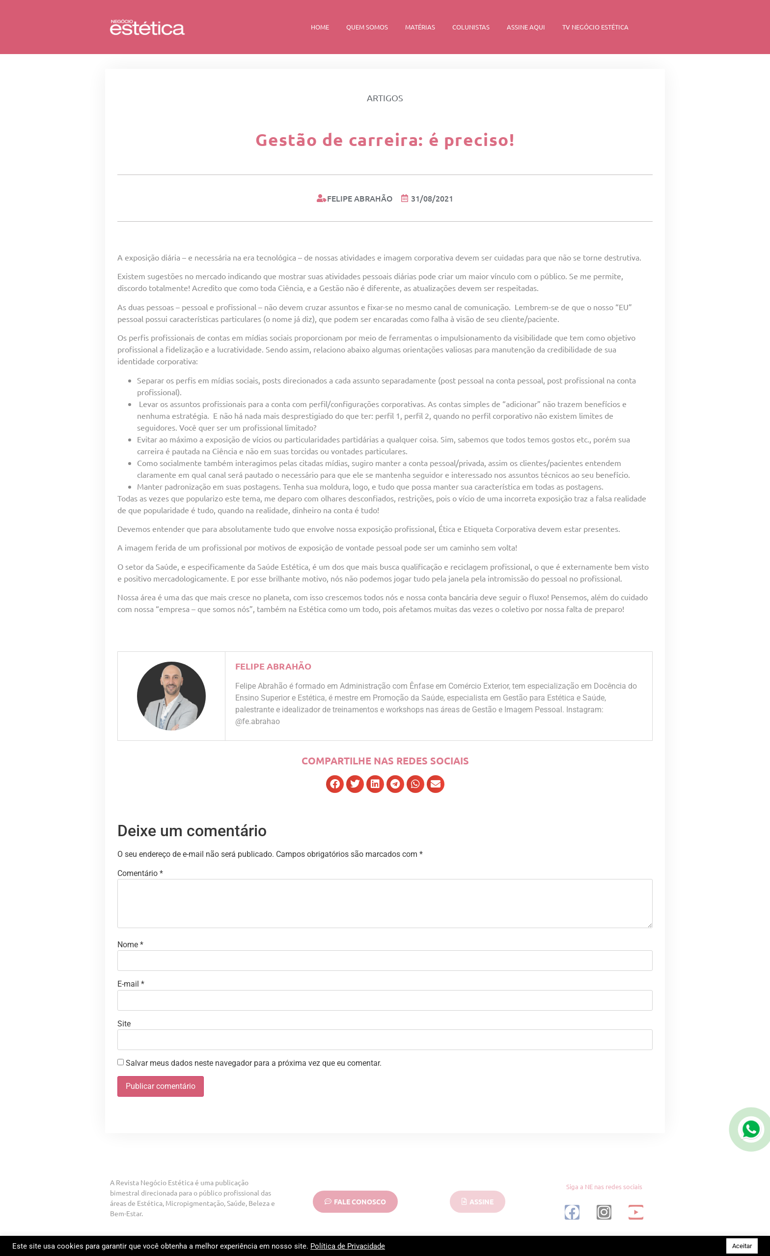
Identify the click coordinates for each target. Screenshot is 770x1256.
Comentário (140, 873)
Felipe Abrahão (273, 666)
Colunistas (471, 27)
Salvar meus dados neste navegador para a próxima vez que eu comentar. (254, 1063)
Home (320, 27)
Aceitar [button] (742, 1246)
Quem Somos (367, 27)
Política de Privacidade (347, 1246)
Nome (130, 945)
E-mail (130, 984)
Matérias (420, 27)
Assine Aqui (526, 27)
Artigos (385, 97)
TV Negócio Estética (595, 27)
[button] (335, 784)
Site (124, 1024)
